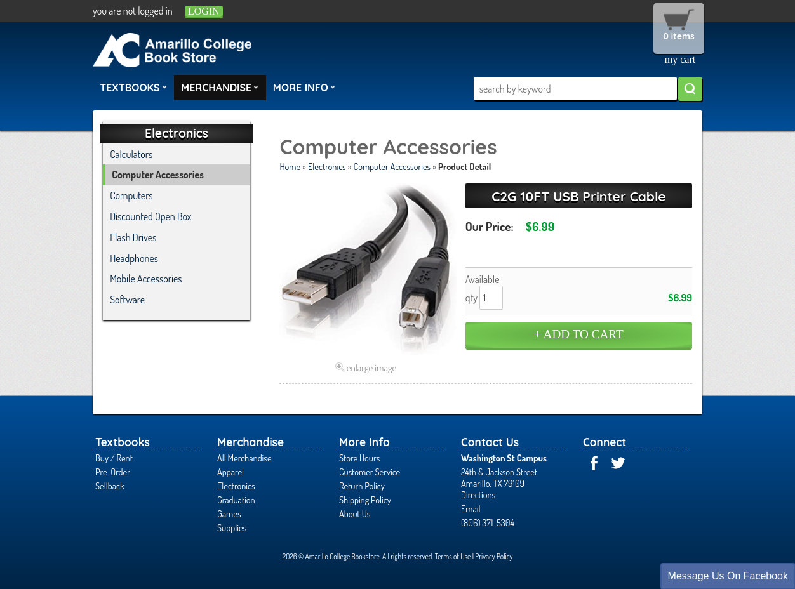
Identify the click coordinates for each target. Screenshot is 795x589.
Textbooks (133, 87)
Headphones (134, 258)
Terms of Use (453, 556)
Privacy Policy (493, 556)
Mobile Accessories (146, 278)
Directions (478, 494)
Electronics (327, 166)
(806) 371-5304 (487, 522)
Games (229, 513)
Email (471, 508)
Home (289, 166)
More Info (304, 87)
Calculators (131, 154)
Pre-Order (112, 471)
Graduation (236, 499)
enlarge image (372, 367)
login (204, 11)
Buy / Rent (114, 457)
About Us (354, 513)
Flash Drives (133, 237)
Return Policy (362, 485)
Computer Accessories (392, 166)
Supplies (231, 527)
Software (127, 299)
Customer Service (369, 471)
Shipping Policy (365, 499)
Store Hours (359, 457)
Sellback (109, 485)
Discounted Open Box (150, 216)
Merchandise (219, 87)
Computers (131, 195)
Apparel (230, 471)
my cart (680, 59)
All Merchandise (244, 457)
